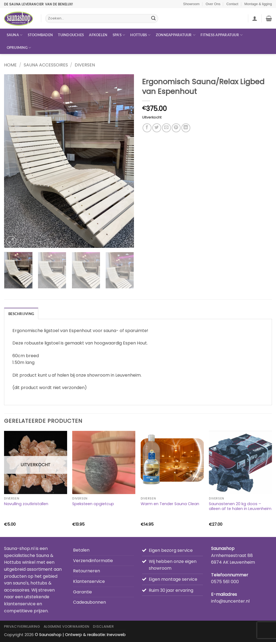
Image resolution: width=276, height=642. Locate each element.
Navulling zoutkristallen (26, 503)
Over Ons (213, 4)
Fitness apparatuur (222, 35)
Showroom (191, 4)
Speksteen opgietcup (93, 503)
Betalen (81, 550)
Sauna (15, 35)
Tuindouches (71, 35)
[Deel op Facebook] (147, 127)
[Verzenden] (153, 18)
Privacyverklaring (22, 626)
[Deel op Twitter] (156, 127)
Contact (232, 4)
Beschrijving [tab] (21, 314)
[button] (254, 18)
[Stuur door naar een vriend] (166, 127)
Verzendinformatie (93, 560)
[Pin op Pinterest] (176, 127)
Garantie (82, 592)
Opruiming (19, 47)
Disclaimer (103, 626)
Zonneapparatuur (175, 35)
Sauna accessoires (46, 65)
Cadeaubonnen (89, 602)
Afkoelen (98, 35)
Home (10, 65)
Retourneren (86, 571)
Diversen (85, 65)
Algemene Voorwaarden (66, 626)
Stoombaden (40, 35)
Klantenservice (89, 581)
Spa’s (119, 35)
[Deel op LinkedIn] (185, 127)
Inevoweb (116, 634)
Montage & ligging (258, 4)
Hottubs (140, 35)
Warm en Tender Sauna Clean (170, 503)
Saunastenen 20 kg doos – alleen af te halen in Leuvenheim (240, 506)
